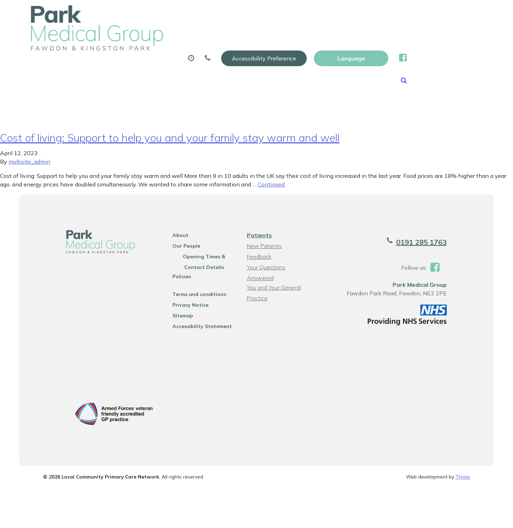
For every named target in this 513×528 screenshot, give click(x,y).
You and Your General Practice (273, 283)
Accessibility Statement (197, 331)
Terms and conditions (194, 299)
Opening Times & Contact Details (201, 262)
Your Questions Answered (279, 272)
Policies (176, 281)
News (130, 60)
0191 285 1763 (433, 247)
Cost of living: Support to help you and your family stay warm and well (170, 142)
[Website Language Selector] (426, 13)
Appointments (191, 35)
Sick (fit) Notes (318, 35)
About (130, 35)
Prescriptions (257, 35)
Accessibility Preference (339, 13)
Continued (271, 189)
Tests (370, 35)
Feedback (258, 261)
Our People (181, 251)
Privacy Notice (185, 310)
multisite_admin (29, 166)
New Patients (419, 35)
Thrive (463, 483)
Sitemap (177, 320)
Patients (258, 240)
